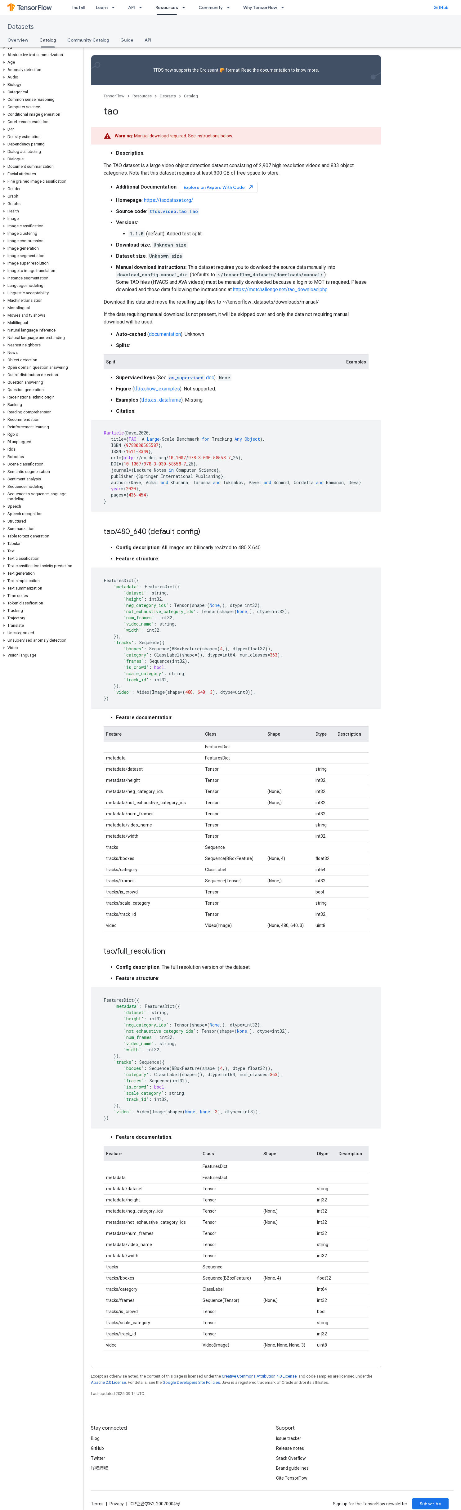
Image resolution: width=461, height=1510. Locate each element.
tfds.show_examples (157, 389)
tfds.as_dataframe (161, 400)
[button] (40, 47)
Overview (17, 40)
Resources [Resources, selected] (166, 7)
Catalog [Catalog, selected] (47, 40)
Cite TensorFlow (291, 1478)
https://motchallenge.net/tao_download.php (280, 289)
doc (191, 378)
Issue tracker (288, 1438)
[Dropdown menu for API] (142, 7)
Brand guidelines (292, 1468)
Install (78, 7)
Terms (97, 1503)
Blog (95, 1438)
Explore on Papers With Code (219, 187)
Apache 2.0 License (108, 1382)
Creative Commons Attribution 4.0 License (259, 1376)
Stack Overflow (291, 1458)
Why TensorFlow (260, 7)
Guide (126, 40)
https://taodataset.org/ (168, 200)
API (131, 7)
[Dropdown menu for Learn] (115, 7)
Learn (102, 7)
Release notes (290, 1448)
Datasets (20, 27)
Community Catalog (88, 40)
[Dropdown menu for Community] (230, 7)
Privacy (117, 1503)
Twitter (98, 1458)
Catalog (191, 96)
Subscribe (430, 1504)
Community (211, 7)
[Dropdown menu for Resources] (185, 7)
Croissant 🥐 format (219, 70)
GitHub (441, 7)
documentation (275, 70)
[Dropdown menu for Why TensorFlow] (284, 7)
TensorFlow (114, 96)
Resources (142, 96)
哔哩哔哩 (99, 1468)
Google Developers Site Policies (191, 1382)
